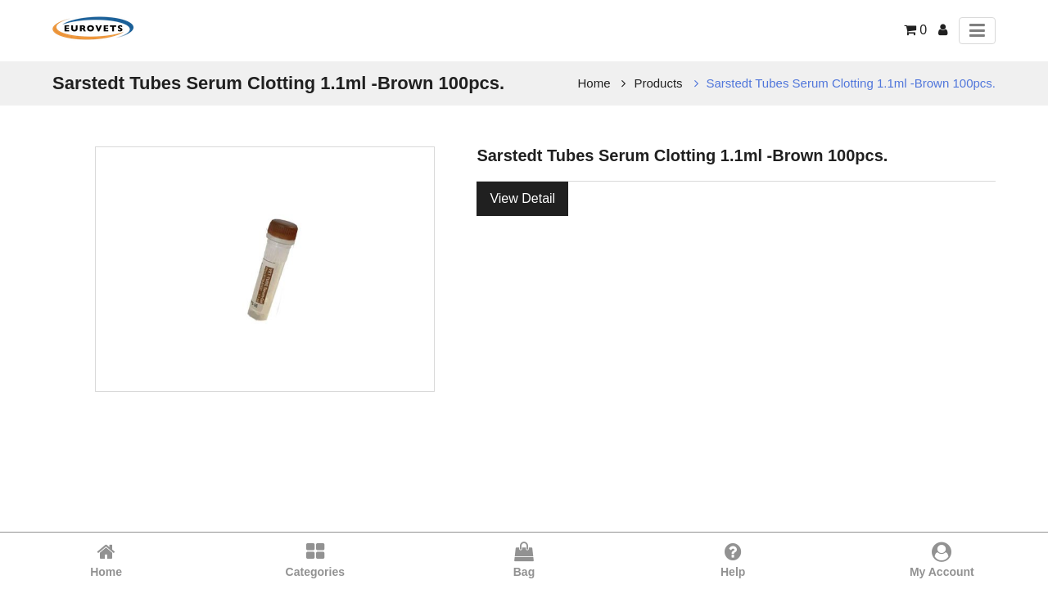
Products (658, 83)
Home (594, 83)
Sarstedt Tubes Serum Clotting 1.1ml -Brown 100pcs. (851, 83)
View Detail (522, 198)
